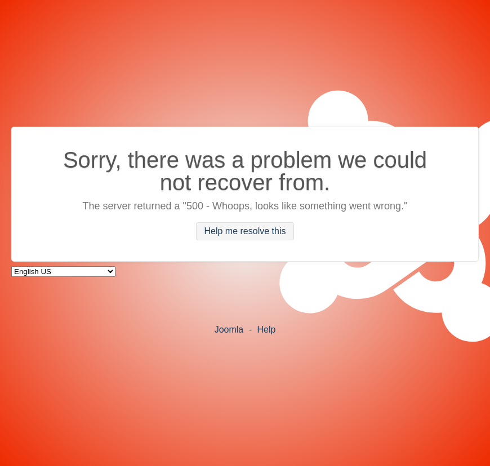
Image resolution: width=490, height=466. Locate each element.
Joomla (229, 329)
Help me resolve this (245, 231)
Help (266, 329)
